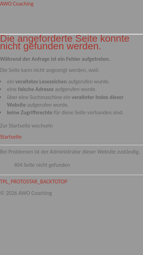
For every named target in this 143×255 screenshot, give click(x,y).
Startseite (11, 136)
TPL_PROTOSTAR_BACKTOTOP (33, 181)
